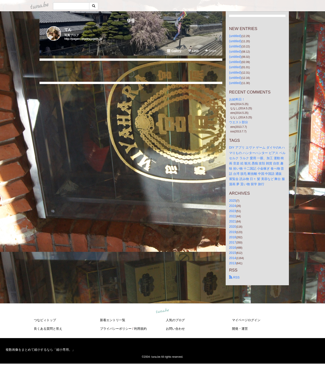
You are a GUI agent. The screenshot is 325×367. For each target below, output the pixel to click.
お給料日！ (237, 99)
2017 (232, 242)
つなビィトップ (45, 320)
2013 (232, 263)
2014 (232, 258)
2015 (232, 253)
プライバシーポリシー (116, 328)
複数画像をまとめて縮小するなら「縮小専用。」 (40, 349)
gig (131, 20)
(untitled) (235, 36)
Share (210, 50)
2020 (232, 226)
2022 (232, 216)
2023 (232, 211)
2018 (232, 237)
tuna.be (162, 311)
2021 (232, 221)
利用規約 (140, 328)
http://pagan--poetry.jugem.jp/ (83, 38)
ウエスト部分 (238, 122)
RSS (234, 277)
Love (193, 51)
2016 (232, 247)
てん (68, 30)
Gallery (174, 51)
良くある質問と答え (48, 328)
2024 (232, 206)
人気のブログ (175, 320)
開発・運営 (240, 328)
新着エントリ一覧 (112, 320)
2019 (232, 232)
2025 (232, 200)
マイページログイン (246, 320)
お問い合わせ (175, 328)
